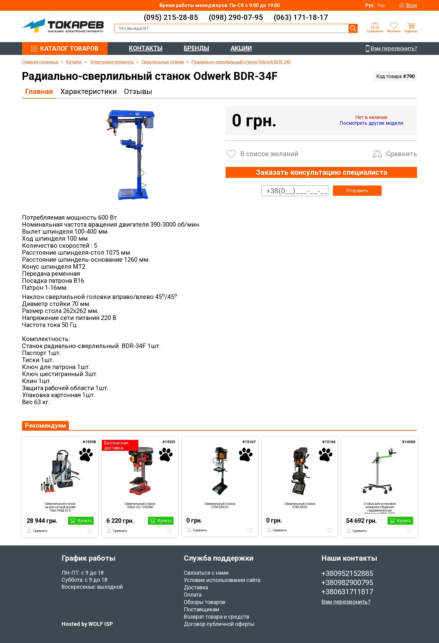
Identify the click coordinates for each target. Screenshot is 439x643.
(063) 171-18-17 (300, 17)
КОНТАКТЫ (145, 48)
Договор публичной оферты (219, 624)
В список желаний (269, 154)
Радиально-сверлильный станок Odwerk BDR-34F (241, 61)
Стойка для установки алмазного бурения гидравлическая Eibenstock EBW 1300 (379, 508)
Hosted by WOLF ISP (87, 624)
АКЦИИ (241, 48)
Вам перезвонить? (345, 601)
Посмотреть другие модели (371, 123)
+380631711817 (347, 591)
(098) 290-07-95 (236, 17)
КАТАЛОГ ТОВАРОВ (69, 48)
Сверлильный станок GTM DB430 (219, 505)
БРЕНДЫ (196, 48)
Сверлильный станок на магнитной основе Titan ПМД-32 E (60, 507)
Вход (411, 5)
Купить (85, 520)
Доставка (196, 587)
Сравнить (401, 154)
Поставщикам (201, 609)
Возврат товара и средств (216, 616)
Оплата (193, 594)
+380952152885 (347, 573)
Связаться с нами (206, 572)
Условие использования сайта (222, 580)
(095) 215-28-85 (171, 17)
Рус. (370, 5)
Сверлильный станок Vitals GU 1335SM (139, 505)
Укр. (381, 5)
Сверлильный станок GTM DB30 (299, 505)
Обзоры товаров (204, 602)
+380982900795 (347, 582)
